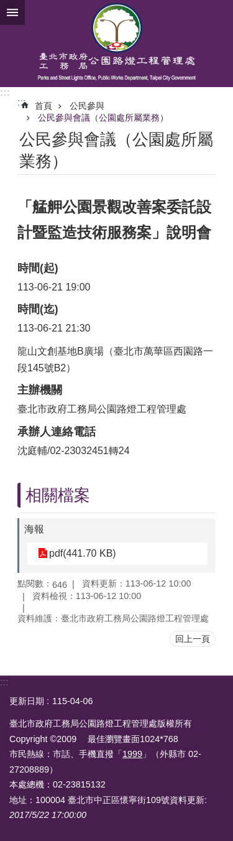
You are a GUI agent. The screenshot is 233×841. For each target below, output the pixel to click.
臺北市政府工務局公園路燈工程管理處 (116, 43)
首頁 (43, 106)
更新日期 (26, 701)
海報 (34, 529)
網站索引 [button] (12, 12)
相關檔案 (57, 495)
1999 (132, 754)
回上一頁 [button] (192, 639)
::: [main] (21, 102)
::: (5, 92)
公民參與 (87, 106)
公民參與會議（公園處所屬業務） (103, 118)
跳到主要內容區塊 (6, 6)
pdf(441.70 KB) (82, 553)
